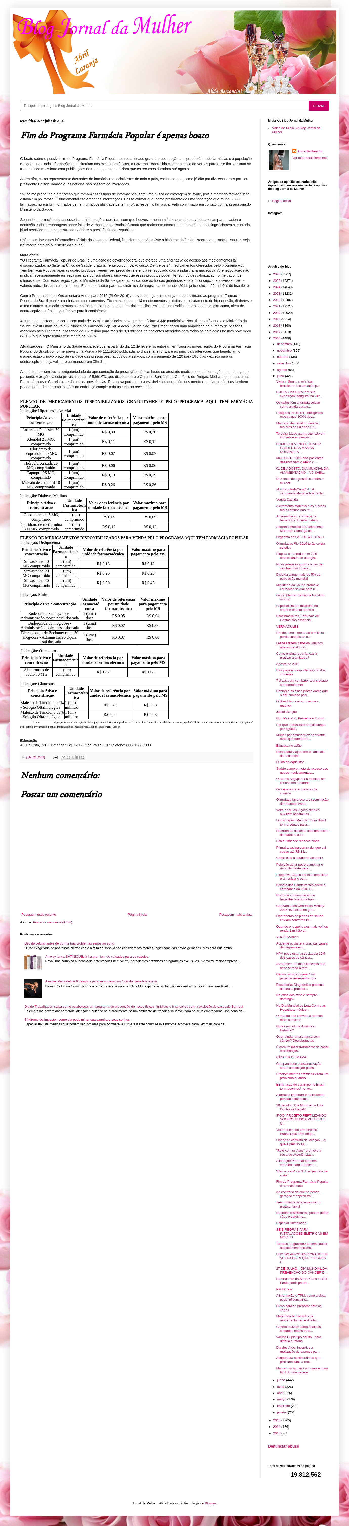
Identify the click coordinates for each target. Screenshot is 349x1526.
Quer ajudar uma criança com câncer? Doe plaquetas (297, 1038)
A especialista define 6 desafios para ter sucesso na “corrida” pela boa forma (101, 981)
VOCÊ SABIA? (287, 937)
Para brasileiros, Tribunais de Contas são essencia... (297, 618)
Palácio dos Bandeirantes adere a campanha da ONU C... (300, 887)
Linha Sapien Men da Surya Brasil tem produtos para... (301, 822)
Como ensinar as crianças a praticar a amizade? (296, 655)
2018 (277, 325)
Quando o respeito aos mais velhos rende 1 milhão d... (302, 928)
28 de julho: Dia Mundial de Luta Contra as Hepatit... (299, 1107)
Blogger (210, 1503)
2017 (277, 332)
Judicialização (286, 712)
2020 (277, 313)
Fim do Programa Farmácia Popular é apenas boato (302, 1184)
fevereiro (284, 1406)
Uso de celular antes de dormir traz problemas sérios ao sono (69, 943)
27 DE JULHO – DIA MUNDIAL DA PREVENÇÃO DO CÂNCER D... (301, 1270)
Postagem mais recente (38, 914)
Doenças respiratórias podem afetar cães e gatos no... (302, 1215)
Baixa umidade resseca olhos (297, 841)
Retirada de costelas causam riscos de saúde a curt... (302, 833)
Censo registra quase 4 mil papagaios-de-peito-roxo (296, 976)
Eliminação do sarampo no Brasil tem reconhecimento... (300, 1086)
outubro (283, 357)
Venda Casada (287, 499)
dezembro (285, 344)
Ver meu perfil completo (309, 158)
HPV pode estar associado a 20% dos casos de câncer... (300, 955)
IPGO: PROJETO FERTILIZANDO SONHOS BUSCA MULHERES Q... (301, 1119)
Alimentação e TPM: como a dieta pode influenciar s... (300, 1297)
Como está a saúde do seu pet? (299, 858)
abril (280, 1393)
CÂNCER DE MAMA (291, 1057)
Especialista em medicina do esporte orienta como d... (297, 608)
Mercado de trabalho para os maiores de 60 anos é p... (297, 425)
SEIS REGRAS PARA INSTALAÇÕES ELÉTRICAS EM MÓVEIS (302, 1233)
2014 (277, 1427)
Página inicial (137, 914)
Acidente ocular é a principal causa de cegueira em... (301, 945)
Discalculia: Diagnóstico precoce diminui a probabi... (299, 987)
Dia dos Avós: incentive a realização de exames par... (298, 1349)
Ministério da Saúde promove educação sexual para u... (297, 587)
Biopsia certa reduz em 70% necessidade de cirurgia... (296, 556)
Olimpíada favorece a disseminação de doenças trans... (302, 802)
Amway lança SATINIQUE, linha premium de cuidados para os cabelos (96, 956)
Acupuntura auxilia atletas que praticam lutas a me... (298, 1360)
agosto (282, 370)
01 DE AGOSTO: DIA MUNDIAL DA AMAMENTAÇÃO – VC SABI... (302, 470)
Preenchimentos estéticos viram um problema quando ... (302, 1076)
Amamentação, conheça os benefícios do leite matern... (298, 518)
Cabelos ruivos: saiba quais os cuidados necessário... (298, 1329)
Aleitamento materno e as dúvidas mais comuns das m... (301, 508)
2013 (277, 1433)
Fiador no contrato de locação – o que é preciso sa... (300, 1142)
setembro (284, 363)
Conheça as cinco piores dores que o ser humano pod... (302, 693)
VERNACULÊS (287, 626)
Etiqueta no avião (288, 745)
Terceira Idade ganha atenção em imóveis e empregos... (300, 435)
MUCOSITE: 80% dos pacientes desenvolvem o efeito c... (299, 460)
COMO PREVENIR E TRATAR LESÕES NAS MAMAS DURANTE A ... (298, 448)
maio (281, 1387)
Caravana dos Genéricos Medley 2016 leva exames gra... (300, 908)
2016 (277, 338)
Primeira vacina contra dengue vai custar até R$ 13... (301, 849)
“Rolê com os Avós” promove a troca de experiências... (298, 1152)
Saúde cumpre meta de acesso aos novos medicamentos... (302, 770)
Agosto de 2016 (287, 664)
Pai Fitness (284, 1289)
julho (281, 376)
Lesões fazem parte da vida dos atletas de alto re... (299, 645)
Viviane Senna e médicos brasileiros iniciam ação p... (298, 384)
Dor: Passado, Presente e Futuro (300, 718)
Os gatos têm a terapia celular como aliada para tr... (298, 404)
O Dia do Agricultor (290, 762)
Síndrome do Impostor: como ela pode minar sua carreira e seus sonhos (77, 1019)
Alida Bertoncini (310, 151)
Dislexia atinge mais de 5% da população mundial (298, 576)
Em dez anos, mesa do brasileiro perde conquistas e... (300, 635)
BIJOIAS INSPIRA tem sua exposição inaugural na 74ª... (299, 394)
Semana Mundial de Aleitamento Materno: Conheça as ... (299, 529)
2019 (277, 319)
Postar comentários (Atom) (52, 922)
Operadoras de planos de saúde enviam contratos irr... (299, 918)
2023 (277, 293)
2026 (277, 274)
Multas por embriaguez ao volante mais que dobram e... (301, 737)
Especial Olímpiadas (291, 1223)
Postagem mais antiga (235, 914)
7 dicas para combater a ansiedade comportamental (302, 683)
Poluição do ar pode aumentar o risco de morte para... (299, 866)
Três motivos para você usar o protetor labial (298, 1204)
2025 (277, 281)
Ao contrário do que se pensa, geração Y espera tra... (298, 1194)
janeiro (282, 1412)
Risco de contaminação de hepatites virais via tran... (296, 897)
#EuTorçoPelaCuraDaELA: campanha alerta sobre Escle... (300, 491)
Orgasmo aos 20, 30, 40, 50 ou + (300, 537)
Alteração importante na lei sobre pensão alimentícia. (300, 1097)
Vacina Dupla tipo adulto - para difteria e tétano (298, 1339)
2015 (277, 1420)
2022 (277, 300)
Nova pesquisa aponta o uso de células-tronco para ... (299, 566)
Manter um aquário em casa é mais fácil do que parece (302, 1370)
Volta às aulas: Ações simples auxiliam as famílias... (297, 812)
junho (281, 1380)
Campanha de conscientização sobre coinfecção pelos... (298, 1066)
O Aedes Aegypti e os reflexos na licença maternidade (300, 781)
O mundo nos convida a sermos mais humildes (299, 1018)
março (282, 1399)
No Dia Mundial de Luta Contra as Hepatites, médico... (301, 1007)
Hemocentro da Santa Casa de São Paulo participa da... (302, 1281)
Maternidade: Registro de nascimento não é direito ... (297, 1318)
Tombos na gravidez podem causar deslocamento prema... (301, 1246)
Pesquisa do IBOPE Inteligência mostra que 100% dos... (299, 415)
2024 (277, 287)
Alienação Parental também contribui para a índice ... (296, 1163)
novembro (285, 350)
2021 (277, 306)
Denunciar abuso (283, 1446)
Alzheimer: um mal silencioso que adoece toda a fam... (300, 966)
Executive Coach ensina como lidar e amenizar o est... (302, 877)
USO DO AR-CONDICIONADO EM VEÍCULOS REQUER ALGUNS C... (301, 1258)
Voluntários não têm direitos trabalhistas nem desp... (296, 1132)
